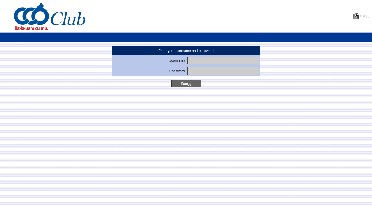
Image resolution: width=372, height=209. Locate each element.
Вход (361, 16)
